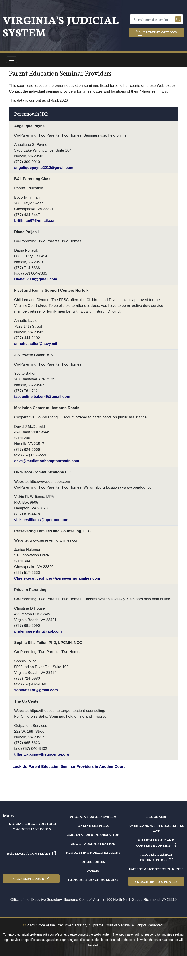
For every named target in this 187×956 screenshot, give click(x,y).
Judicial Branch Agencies (93, 879)
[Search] (153, 19)
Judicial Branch (156, 857)
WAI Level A (31, 853)
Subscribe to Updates (156, 881)
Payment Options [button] (156, 33)
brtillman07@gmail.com (35, 220)
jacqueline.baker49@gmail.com (42, 396)
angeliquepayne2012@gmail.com (43, 168)
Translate (31, 878)
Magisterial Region (32, 829)
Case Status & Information (93, 834)
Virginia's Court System (93, 816)
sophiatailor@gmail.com (36, 690)
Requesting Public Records (93, 852)
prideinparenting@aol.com (38, 631)
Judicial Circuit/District (32, 823)
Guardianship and (156, 842)
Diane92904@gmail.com (35, 279)
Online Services (93, 825)
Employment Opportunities (156, 869)
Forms (93, 870)
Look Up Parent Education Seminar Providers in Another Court (68, 766)
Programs (156, 816)
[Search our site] (178, 19)
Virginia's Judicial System (61, 25)
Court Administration (93, 843)
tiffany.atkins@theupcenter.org (41, 754)
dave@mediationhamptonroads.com (46, 461)
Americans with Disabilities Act (156, 828)
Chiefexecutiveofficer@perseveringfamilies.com (57, 578)
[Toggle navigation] (11, 59)
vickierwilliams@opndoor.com (41, 520)
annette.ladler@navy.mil (35, 344)
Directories (93, 861)
